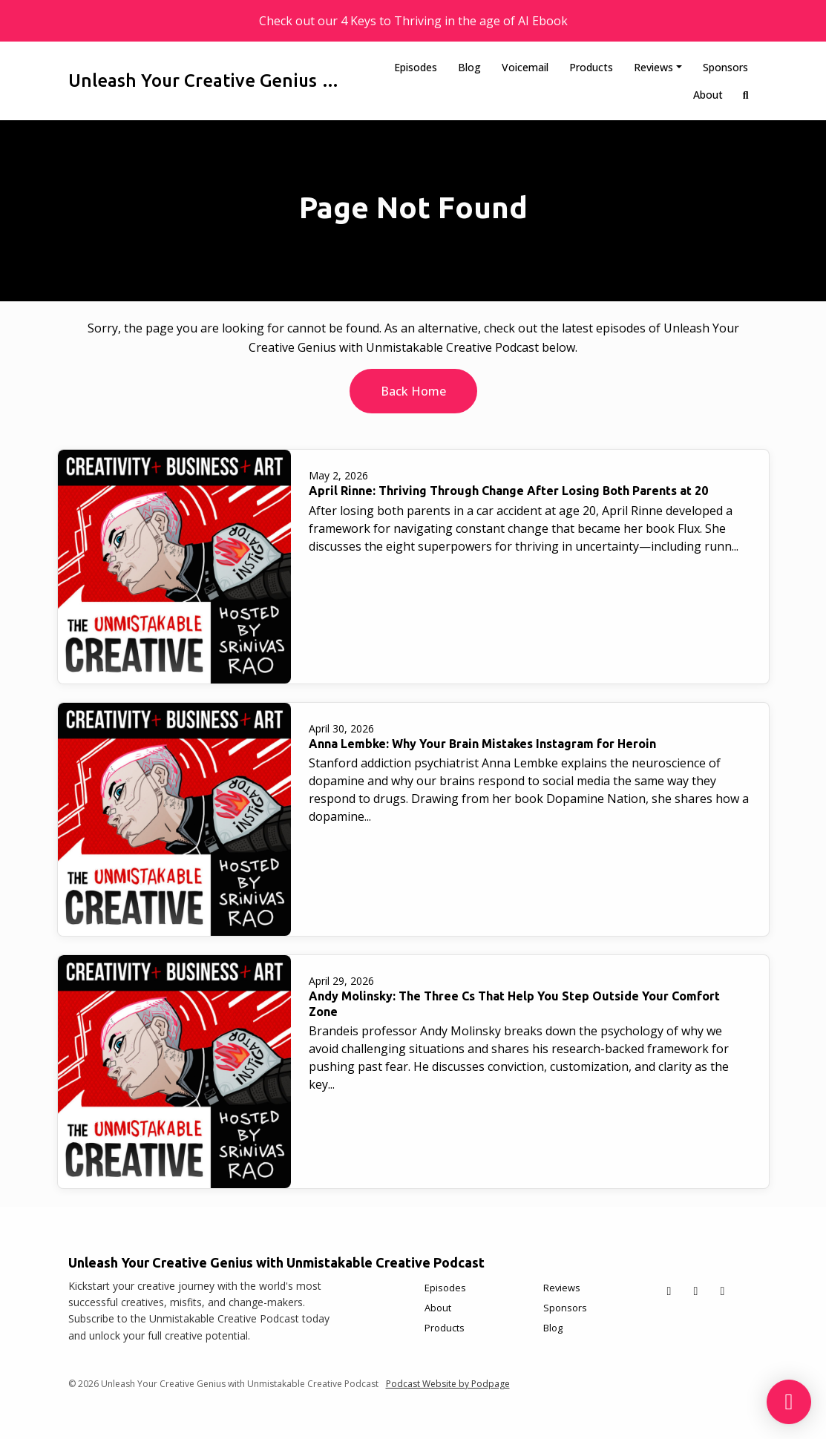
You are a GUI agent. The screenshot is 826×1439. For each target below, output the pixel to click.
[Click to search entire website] (745, 94)
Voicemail (525, 67)
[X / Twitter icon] (669, 1290)
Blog (469, 67)
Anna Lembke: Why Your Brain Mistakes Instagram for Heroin (482, 743)
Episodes (415, 67)
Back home (413, 391)
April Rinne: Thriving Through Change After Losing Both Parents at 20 (508, 490)
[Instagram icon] (722, 1290)
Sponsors (725, 67)
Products (591, 67)
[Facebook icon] (696, 1290)
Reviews (653, 67)
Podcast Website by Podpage (448, 1383)
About (708, 95)
